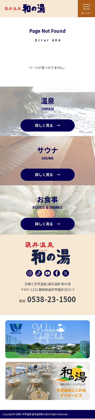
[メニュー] (86, 8)
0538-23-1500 (51, 299)
